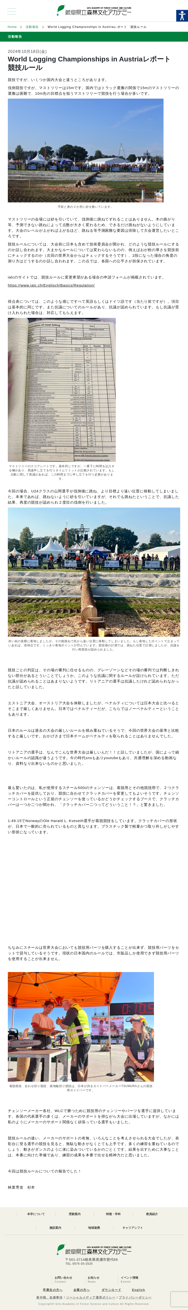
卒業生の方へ (53, 1290)
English (138, 1290)
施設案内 (55, 1227)
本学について (36, 1214)
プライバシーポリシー (135, 1297)
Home (12, 27)
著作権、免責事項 (49, 1297)
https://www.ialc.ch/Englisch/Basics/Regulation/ (51, 285)
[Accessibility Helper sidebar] (182, 16)
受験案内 (75, 1214)
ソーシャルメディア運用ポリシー (91, 1297)
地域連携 (94, 1227)
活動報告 (32, 27)
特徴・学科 (113, 1214)
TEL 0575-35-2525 (79, 1263)
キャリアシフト (132, 1227)
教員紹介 (152, 1214)
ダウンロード (111, 1290)
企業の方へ (81, 1290)
